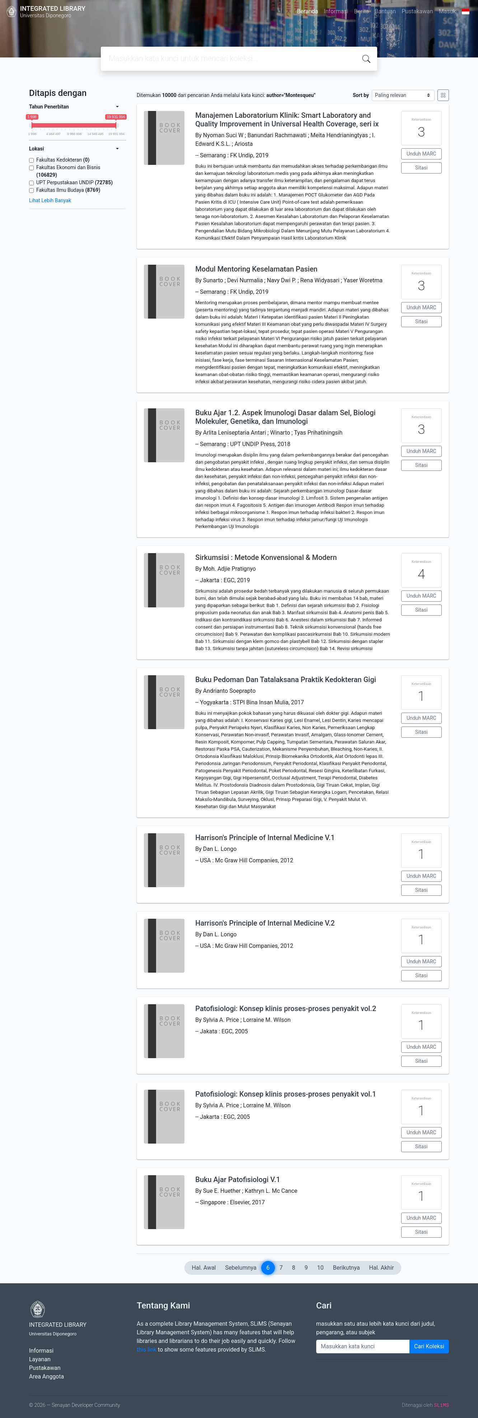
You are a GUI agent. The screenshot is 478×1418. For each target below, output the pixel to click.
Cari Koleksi (429, 1346)
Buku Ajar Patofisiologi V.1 (237, 1179)
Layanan (40, 1359)
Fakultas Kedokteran (62, 160)
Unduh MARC (421, 154)
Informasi (336, 11)
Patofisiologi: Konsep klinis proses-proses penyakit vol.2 (285, 1008)
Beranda (307, 11)
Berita (361, 11)
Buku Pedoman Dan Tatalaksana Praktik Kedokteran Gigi (285, 679)
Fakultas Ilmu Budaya (68, 190)
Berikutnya (346, 1267)
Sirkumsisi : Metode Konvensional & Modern (266, 557)
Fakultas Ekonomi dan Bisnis (68, 171)
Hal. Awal (204, 1267)
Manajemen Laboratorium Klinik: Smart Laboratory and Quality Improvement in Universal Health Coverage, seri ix (287, 119)
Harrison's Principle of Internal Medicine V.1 (265, 837)
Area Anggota (46, 1376)
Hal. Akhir (381, 1267)
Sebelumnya (241, 1267)
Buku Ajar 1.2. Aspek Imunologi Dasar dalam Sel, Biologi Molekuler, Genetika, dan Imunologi (285, 417)
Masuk (447, 11)
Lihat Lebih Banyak (50, 200)
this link (146, 1349)
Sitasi (421, 168)
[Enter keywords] (363, 1346)
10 (320, 1267)
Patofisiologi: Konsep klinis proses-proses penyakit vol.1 (285, 1094)
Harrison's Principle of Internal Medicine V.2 (265, 923)
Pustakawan (417, 11)
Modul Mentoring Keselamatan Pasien (256, 269)
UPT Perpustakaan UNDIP (74, 182)
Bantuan (385, 11)
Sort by (361, 95)
